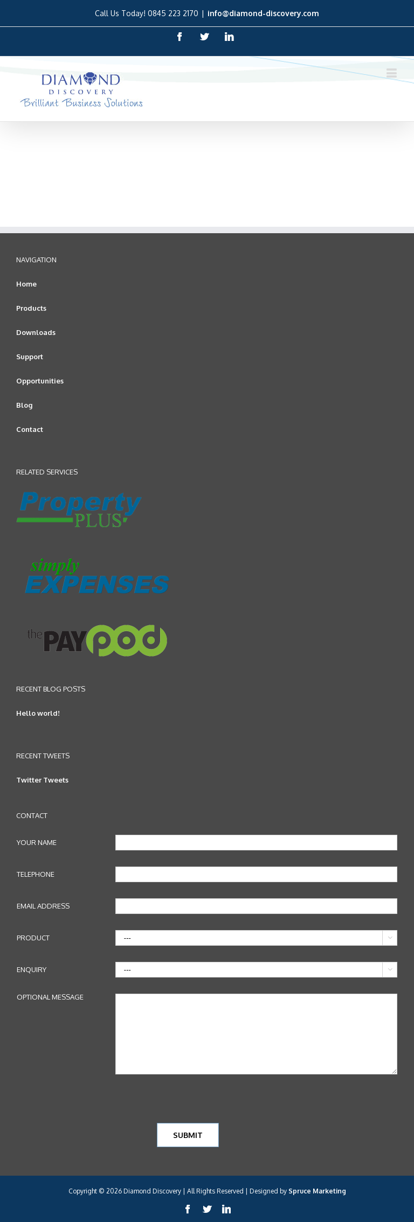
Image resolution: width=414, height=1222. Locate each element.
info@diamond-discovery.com (263, 13)
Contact (29, 429)
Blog (24, 405)
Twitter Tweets (42, 780)
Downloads (36, 332)
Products (31, 308)
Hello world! (38, 713)
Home (26, 284)
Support (29, 356)
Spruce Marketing (317, 1191)
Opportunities (40, 380)
